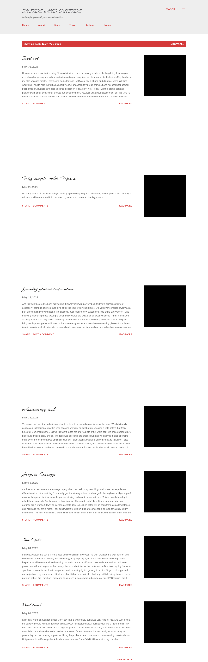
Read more (125, 103)
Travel (72, 25)
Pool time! (31, 605)
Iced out (30, 58)
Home (25, 25)
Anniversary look (38, 409)
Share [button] (26, 103)
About (41, 25)
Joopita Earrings (39, 474)
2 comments (40, 205)
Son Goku (32, 539)
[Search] (170, 9)
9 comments (40, 519)
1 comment (40, 103)
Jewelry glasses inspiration (47, 289)
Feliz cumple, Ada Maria (49, 178)
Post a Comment (43, 334)
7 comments (40, 647)
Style (57, 25)
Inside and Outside (52, 11)
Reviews (90, 25)
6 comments (40, 454)
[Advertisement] (46, 140)
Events (107, 25)
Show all (177, 43)
